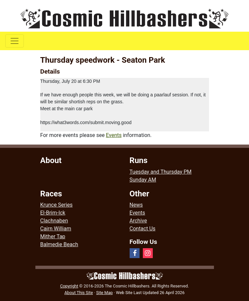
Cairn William (55, 228)
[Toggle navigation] (14, 41)
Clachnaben (54, 220)
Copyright (69, 286)
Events (113, 135)
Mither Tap (52, 236)
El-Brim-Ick (52, 213)
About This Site (78, 292)
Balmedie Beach (59, 244)
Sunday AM (143, 180)
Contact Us (143, 228)
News (136, 205)
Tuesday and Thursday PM (161, 172)
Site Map (104, 292)
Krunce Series (56, 205)
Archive (138, 220)
